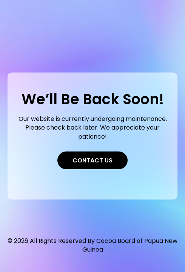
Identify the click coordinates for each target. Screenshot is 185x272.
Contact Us (92, 160)
